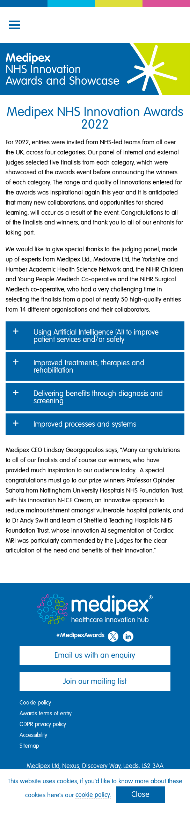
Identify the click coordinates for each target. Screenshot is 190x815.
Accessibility (33, 735)
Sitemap (29, 745)
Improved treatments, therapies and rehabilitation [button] (89, 366)
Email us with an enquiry (94, 655)
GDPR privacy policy (43, 724)
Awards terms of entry (46, 713)
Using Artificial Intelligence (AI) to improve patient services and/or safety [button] (96, 335)
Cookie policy (35, 702)
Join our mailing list (94, 681)
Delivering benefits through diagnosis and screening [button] (98, 397)
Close (140, 794)
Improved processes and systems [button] (85, 424)
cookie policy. (93, 795)
